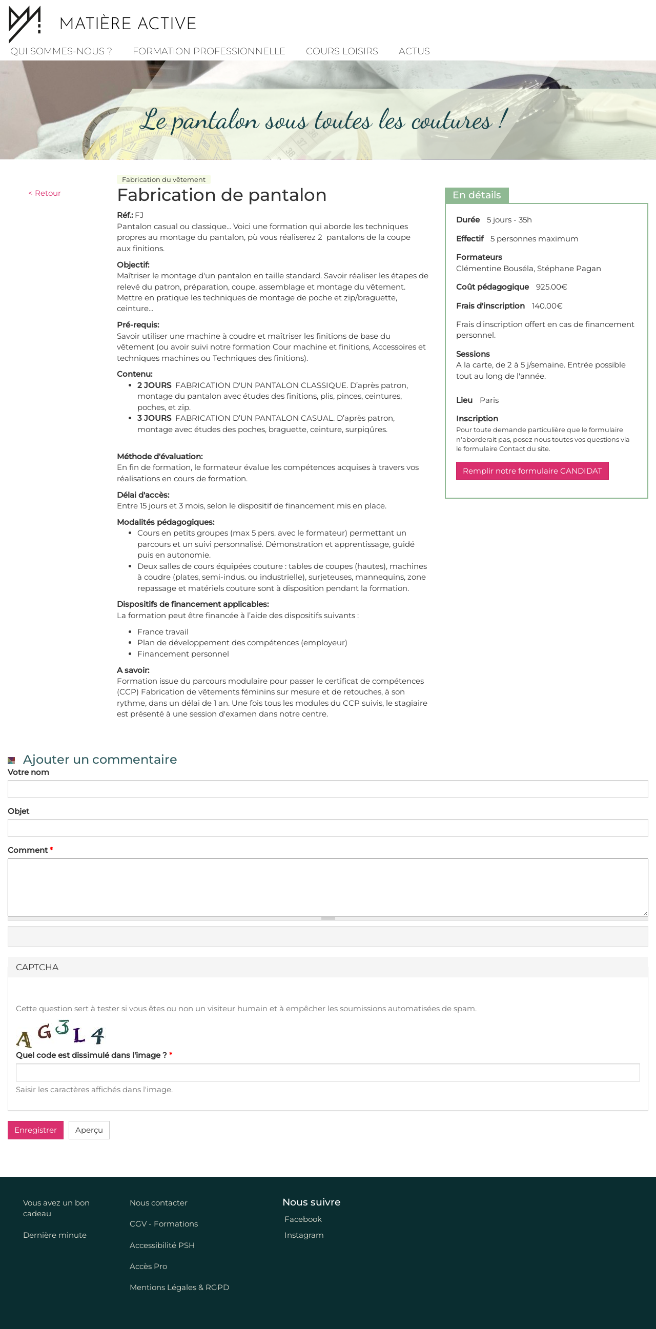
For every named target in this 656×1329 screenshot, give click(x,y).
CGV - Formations (164, 1224)
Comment (30, 850)
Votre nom (28, 772)
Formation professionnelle (209, 51)
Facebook (302, 1219)
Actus (414, 51)
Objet (18, 811)
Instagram (303, 1235)
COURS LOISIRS (342, 51)
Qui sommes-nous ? (61, 51)
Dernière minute (55, 1235)
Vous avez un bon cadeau (56, 1208)
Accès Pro (148, 1266)
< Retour (44, 193)
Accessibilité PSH (162, 1245)
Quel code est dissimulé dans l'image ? (94, 1055)
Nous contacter (159, 1203)
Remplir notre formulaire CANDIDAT (532, 471)
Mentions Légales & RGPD (179, 1287)
